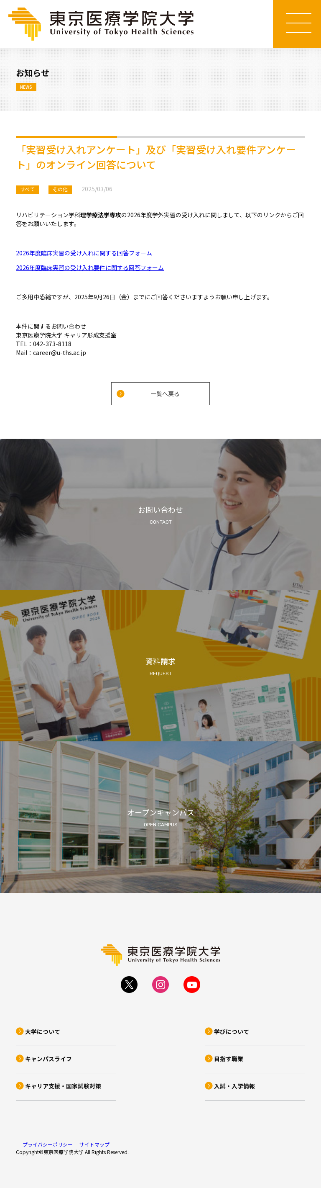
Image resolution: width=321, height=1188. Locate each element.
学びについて (231, 1031)
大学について (42, 1031)
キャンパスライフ (48, 1058)
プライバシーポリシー (48, 1144)
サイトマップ (94, 1144)
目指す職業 (228, 1058)
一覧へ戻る (165, 393)
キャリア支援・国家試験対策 (63, 1086)
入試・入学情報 (234, 1086)
